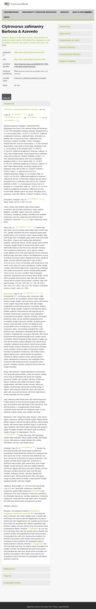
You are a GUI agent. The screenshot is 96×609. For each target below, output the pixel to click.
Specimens (65, 33)
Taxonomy (64, 26)
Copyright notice (12, 583)
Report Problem (67, 61)
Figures (8, 576)
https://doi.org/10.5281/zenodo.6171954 (29, 59)
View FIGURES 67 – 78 (11, 120)
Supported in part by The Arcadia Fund (39, 607)
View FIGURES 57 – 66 (34, 117)
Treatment (9, 104)
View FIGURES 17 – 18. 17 (19, 114)
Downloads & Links (69, 40)
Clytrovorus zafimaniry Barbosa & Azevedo (21, 109)
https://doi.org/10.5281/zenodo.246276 (29, 52)
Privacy (55, 607)
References (9, 569)
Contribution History (69, 54)
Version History (67, 47)
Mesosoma (8, 294)
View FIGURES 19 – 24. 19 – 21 (13, 117)
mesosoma (25, 220)
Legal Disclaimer (64, 607)
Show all (6, 98)
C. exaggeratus (37, 544)
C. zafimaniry (33, 529)
